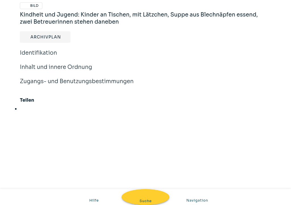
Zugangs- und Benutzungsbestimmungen (77, 85)
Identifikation (38, 57)
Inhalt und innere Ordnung (56, 71)
